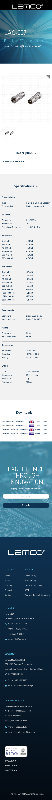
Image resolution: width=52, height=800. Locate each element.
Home (6, 46)
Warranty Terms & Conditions (15, 430)
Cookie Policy (30, 576)
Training (8, 586)
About (7, 581)
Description (26, 153)
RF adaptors (27, 46)
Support (8, 590)
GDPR (27, 590)
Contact (8, 595)
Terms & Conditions (33, 586)
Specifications (26, 186)
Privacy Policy (30, 581)
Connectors (16, 46)
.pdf (45, 422)
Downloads (26, 412)
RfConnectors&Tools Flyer (13, 422)
